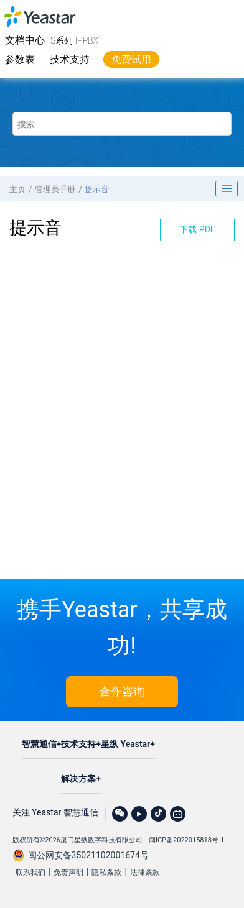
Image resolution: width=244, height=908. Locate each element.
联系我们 (30, 872)
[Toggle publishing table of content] (226, 189)
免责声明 (68, 872)
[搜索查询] (122, 124)
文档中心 (25, 40)
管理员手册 (55, 189)
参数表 (20, 59)
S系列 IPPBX (74, 40)
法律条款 (145, 872)
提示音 (97, 189)
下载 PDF (197, 229)
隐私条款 (106, 872)
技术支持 (70, 59)
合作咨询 (122, 691)
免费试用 (131, 59)
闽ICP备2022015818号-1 (186, 840)
